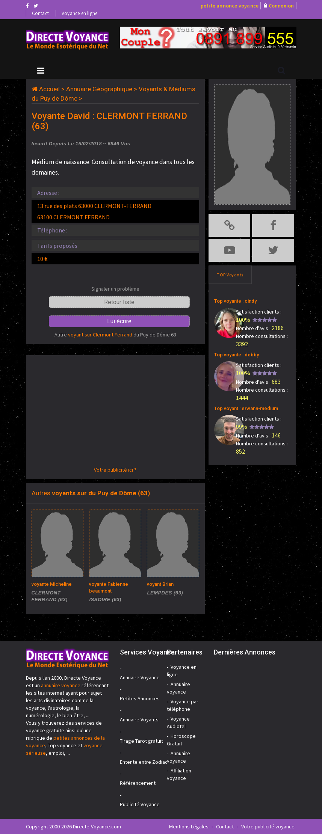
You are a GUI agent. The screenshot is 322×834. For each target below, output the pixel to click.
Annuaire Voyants (139, 719)
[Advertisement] (116, 413)
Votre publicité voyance (268, 826)
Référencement (138, 783)
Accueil (49, 89)
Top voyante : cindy (235, 301)
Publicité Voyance (140, 804)
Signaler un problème (115, 288)
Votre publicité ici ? (115, 469)
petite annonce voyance (230, 5)
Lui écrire (119, 321)
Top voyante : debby (236, 354)
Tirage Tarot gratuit (141, 740)
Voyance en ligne (79, 13)
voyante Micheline (52, 584)
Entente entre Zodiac (144, 762)
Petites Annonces (140, 698)
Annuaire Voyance (140, 677)
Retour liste (119, 302)
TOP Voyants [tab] (230, 274)
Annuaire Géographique (99, 89)
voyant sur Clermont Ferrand (100, 334)
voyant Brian (160, 584)
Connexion (281, 5)
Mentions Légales (189, 826)
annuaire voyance (60, 685)
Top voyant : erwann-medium (246, 408)
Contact (40, 13)
